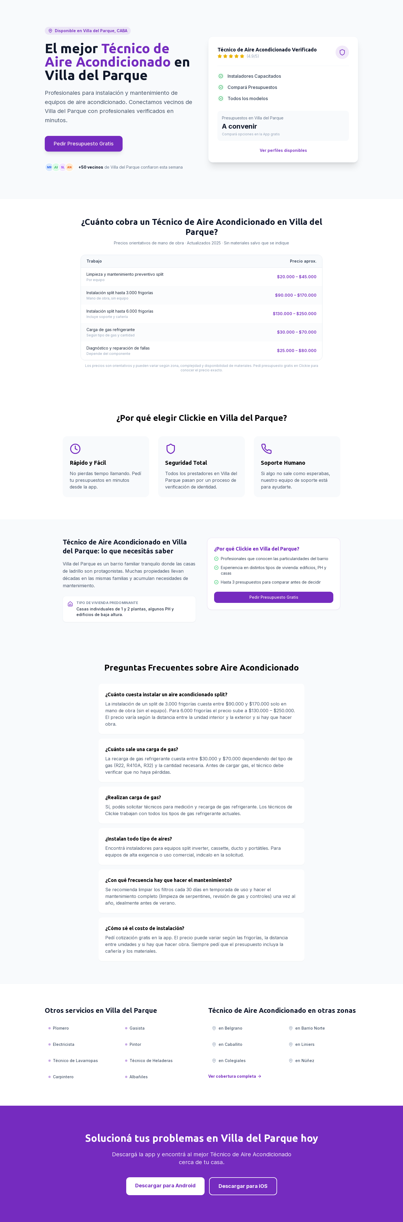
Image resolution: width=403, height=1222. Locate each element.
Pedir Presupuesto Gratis (84, 144)
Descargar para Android (165, 1185)
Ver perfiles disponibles (283, 150)
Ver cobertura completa (235, 1076)
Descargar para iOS (243, 1186)
